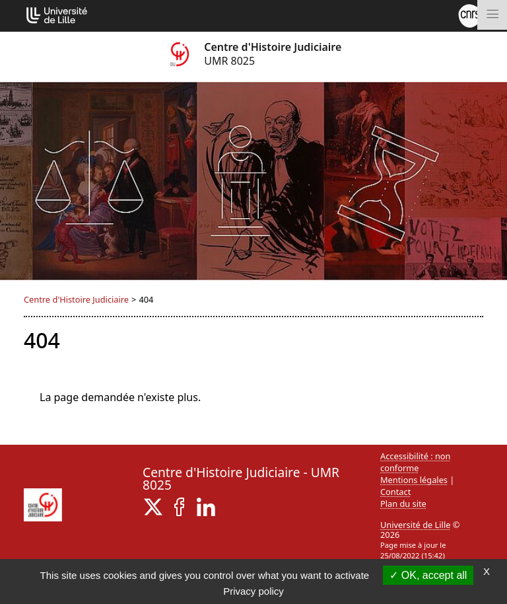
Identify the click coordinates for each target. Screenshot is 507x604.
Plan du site (403, 504)
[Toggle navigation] (492, 15)
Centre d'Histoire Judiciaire (76, 299)
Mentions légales (414, 480)
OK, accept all (428, 575)
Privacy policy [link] (253, 591)
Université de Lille (415, 525)
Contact (395, 492)
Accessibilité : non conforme (415, 462)
